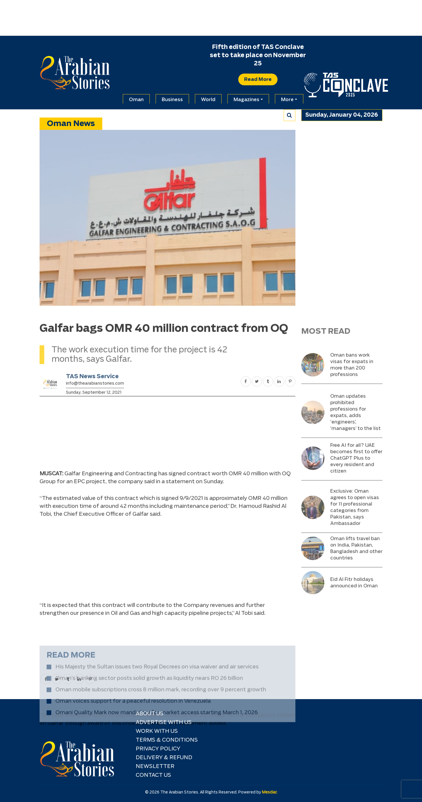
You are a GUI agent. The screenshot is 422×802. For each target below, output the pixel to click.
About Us (150, 713)
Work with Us (157, 731)
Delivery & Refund (164, 757)
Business (172, 99)
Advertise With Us (164, 722)
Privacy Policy (158, 749)
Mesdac (269, 792)
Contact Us (153, 775)
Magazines (246, 99)
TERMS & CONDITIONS (167, 740)
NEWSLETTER (155, 766)
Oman (136, 99)
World (208, 99)
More (287, 99)
